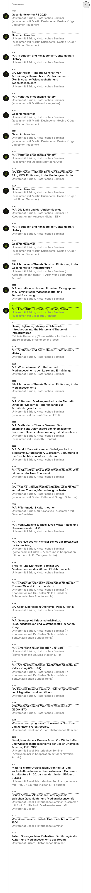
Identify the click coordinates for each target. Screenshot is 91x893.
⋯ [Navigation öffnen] (86, 5)
